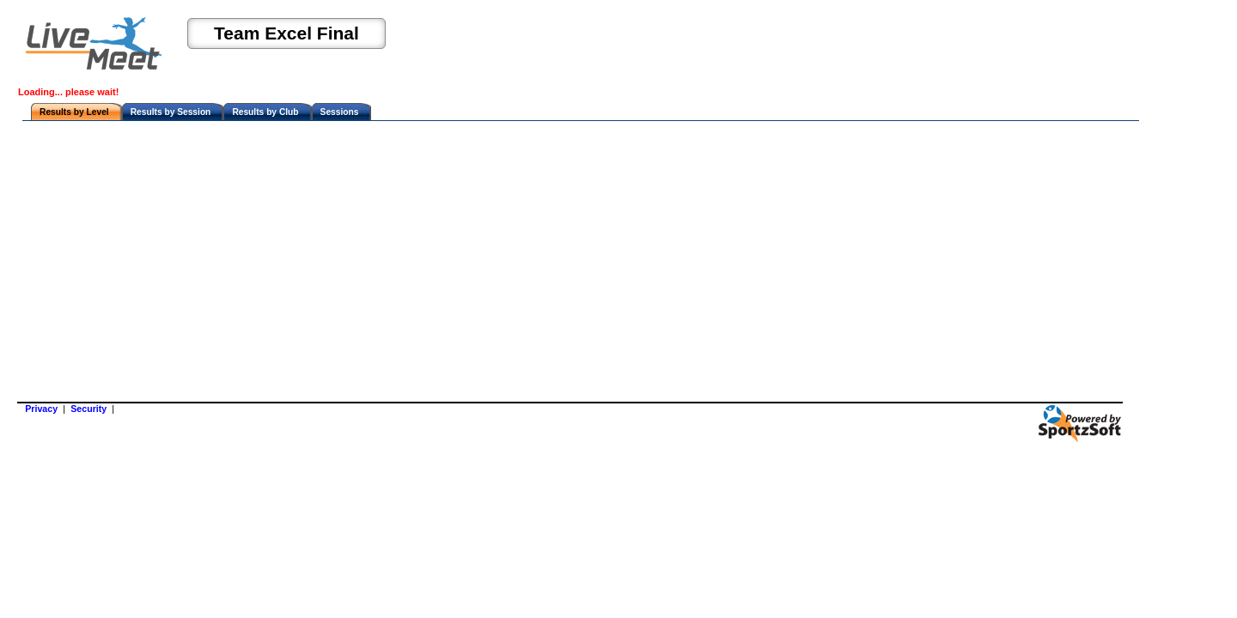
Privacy (41, 408)
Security (88, 408)
